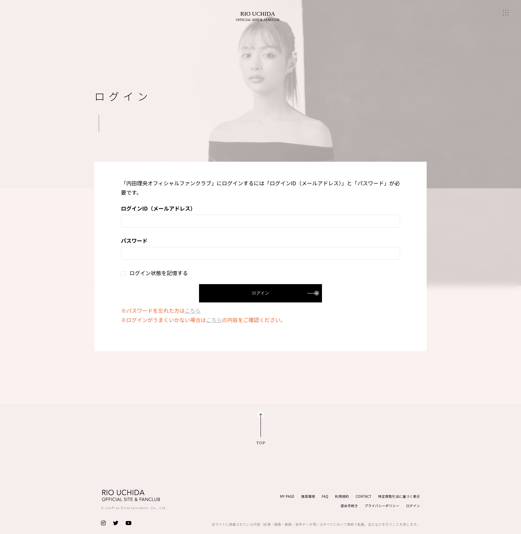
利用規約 (342, 496)
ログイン (413, 505)
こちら (193, 310)
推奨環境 (308, 496)
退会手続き (349, 505)
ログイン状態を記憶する (154, 273)
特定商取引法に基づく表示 (399, 496)
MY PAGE (287, 496)
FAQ (325, 496)
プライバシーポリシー (382, 505)
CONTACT (363, 496)
